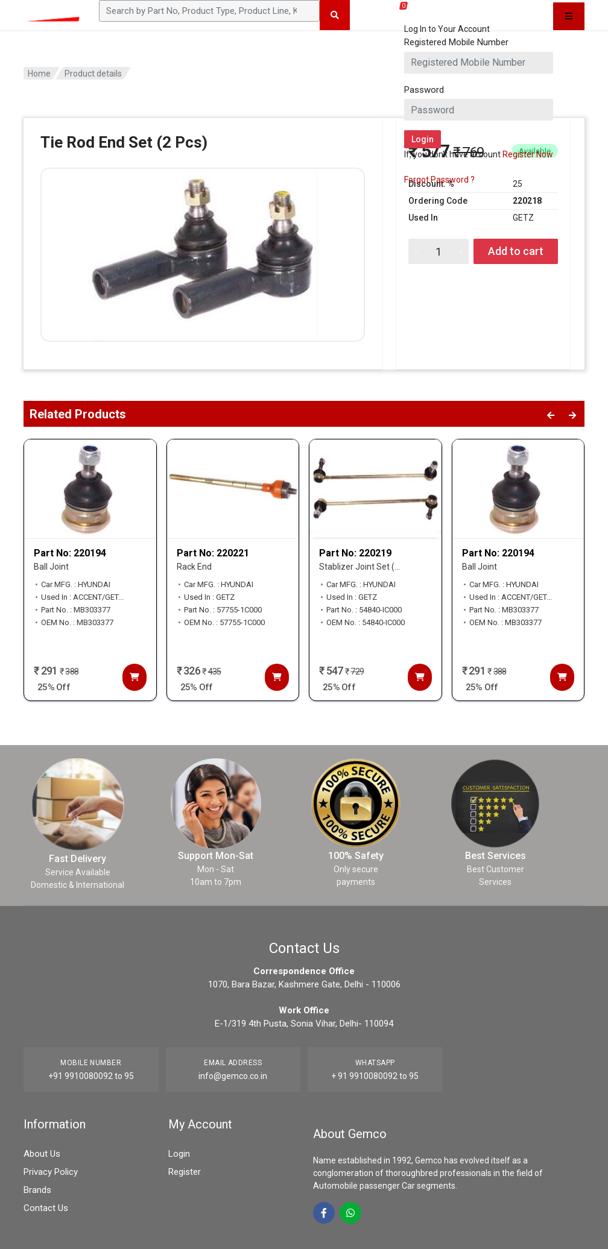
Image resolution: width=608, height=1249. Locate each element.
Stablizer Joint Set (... (359, 566)
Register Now (527, 154)
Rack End (194, 566)
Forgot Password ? (439, 179)
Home (39, 73)
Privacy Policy (51, 1171)
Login (179, 1153)
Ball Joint (51, 566)
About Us (42, 1153)
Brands (37, 1190)
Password (424, 89)
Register (184, 1171)
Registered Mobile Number (456, 42)
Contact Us (46, 1208)
